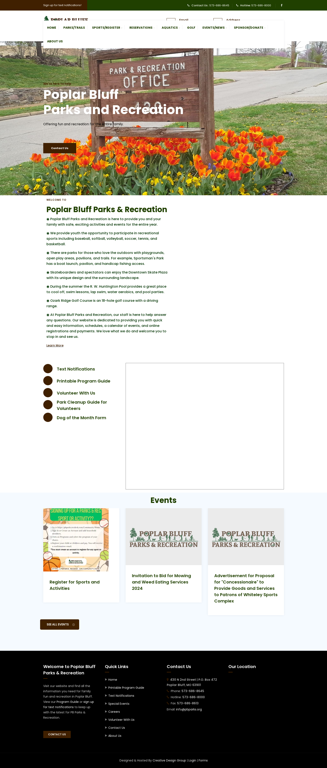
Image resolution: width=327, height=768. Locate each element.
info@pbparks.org (189, 709)
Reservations (140, 28)
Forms (203, 760)
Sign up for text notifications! (62, 5)
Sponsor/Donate (248, 28)
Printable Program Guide (83, 381)
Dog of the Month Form (81, 418)
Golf (191, 28)
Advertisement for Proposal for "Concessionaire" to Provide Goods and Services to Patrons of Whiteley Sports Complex (246, 588)
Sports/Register (106, 28)
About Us (55, 41)
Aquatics (170, 28)
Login (192, 760)
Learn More (55, 345)
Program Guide (68, 702)
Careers (114, 712)
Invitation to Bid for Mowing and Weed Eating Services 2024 (161, 582)
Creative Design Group (169, 760)
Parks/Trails (74, 28)
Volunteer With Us (76, 393)
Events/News (213, 28)
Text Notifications (76, 369)
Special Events (118, 704)
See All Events (61, 624)
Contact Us (59, 148)
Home (51, 28)
